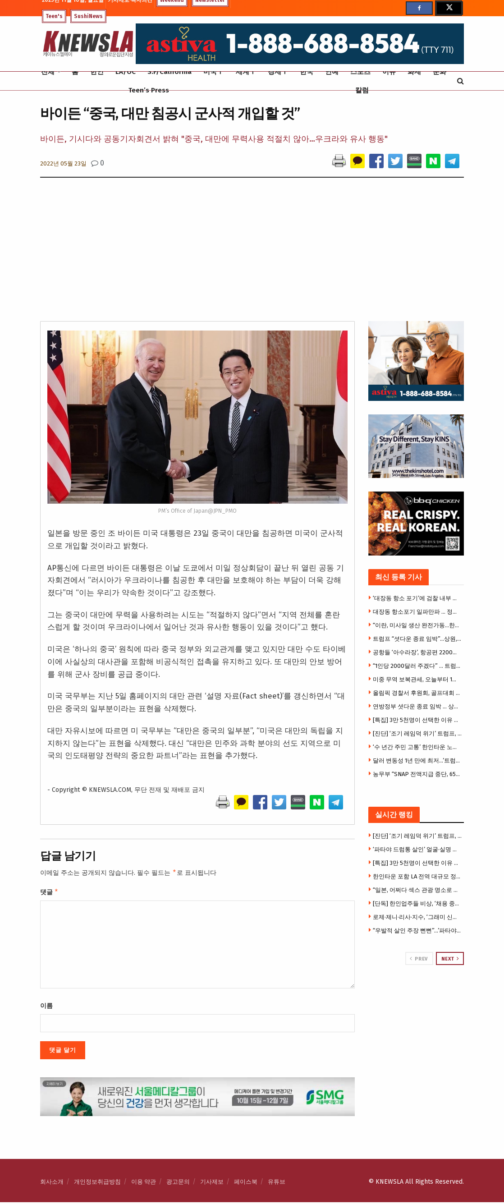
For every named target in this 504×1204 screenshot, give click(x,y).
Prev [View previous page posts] (418, 959)
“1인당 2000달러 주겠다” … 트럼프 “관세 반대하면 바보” (417, 665)
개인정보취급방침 (97, 1183)
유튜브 (276, 1183)
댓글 (49, 893)
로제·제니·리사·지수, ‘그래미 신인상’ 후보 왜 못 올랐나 (417, 917)
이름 (46, 1007)
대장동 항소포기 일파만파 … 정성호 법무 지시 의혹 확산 (417, 611)
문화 (439, 72)
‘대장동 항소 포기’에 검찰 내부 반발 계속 (417, 598)
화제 (414, 72)
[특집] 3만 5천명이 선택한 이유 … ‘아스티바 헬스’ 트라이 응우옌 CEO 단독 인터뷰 (417, 720)
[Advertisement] (252, 253)
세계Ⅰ (246, 72)
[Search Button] (460, 81)
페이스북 (245, 1183)
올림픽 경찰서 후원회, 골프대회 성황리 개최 (417, 692)
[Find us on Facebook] (419, 8)
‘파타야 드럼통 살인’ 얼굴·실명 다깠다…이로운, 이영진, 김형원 (417, 849)
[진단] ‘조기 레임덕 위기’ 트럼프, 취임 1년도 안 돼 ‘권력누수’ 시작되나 (417, 733)
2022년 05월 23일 (63, 163)
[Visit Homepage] (88, 44)
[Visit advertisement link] (416, 999)
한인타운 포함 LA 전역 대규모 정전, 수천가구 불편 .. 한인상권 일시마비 (417, 876)
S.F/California (169, 72)
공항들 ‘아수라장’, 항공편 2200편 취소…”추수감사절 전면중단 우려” (417, 652)
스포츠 (360, 72)
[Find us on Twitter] (448, 8)
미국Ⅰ (213, 72)
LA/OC (125, 72)
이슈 (389, 72)
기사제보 (212, 1183)
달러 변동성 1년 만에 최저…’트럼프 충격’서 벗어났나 (417, 760)
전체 (48, 72)
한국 (306, 72)
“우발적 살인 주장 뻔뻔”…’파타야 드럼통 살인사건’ (417, 930)
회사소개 (52, 1183)
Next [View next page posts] (450, 959)
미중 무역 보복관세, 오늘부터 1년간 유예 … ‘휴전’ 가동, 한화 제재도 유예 (417, 679)
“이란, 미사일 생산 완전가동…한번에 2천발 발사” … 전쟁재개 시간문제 (417, 625)
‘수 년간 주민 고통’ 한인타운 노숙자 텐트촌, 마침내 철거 (417, 747)
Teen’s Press (148, 90)
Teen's (54, 16)
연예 (332, 72)
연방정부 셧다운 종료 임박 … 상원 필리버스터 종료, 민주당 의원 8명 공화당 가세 (417, 706)
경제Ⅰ (278, 72)
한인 (97, 72)
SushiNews (88, 16)
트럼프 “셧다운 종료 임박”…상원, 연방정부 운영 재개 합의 (417, 638)
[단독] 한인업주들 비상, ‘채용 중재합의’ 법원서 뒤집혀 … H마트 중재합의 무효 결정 (417, 903)
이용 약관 (143, 1183)
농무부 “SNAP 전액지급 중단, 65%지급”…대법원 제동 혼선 (417, 774)
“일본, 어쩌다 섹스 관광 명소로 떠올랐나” (417, 890)
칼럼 (362, 90)
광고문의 (178, 1183)
